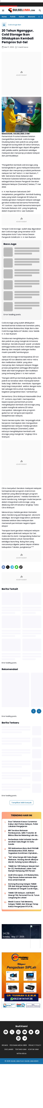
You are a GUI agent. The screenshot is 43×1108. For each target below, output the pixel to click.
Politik (12, 17)
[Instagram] (18, 1032)
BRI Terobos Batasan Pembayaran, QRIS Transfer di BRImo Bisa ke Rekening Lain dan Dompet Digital (23, 833)
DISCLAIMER (8, 1049)
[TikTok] (37, 1032)
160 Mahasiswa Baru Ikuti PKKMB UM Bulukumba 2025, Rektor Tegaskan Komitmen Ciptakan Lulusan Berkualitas (23, 850)
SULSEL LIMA (15, 1061)
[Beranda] (4, 24)
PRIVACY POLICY (35, 1045)
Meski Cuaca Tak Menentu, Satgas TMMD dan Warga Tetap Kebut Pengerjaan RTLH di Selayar (23, 904)
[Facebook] (3, 567)
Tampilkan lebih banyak (21, 802)
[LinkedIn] (18, 1038)
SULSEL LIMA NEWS (31, 1061)
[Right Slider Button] (40, 16)
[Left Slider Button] (33, 711)
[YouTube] (24, 1032)
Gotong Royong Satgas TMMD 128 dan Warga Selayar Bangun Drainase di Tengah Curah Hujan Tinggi (23, 886)
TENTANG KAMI (20, 1049)
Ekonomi (31, 17)
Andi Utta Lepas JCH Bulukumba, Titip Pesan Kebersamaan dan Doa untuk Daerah (23, 877)
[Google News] (31, 1032)
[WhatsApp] (16, 567)
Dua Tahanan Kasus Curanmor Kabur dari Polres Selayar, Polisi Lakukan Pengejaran (23, 824)
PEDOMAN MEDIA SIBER (18, 1045)
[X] (8, 567)
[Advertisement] (21, 73)
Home (4, 17)
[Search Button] (40, 10)
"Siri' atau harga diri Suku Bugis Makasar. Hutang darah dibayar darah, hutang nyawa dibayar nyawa (23, 859)
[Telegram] (12, 567)
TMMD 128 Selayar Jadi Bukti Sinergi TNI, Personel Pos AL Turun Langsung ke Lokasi (23, 895)
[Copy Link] (21, 567)
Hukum (22, 17)
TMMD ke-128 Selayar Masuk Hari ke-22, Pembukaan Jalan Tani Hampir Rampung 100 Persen (23, 868)
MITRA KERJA (21, 1053)
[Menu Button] (3, 10)
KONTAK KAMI (33, 1049)
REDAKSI (5, 1045)
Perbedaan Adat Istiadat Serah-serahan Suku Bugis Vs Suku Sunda (23, 841)
